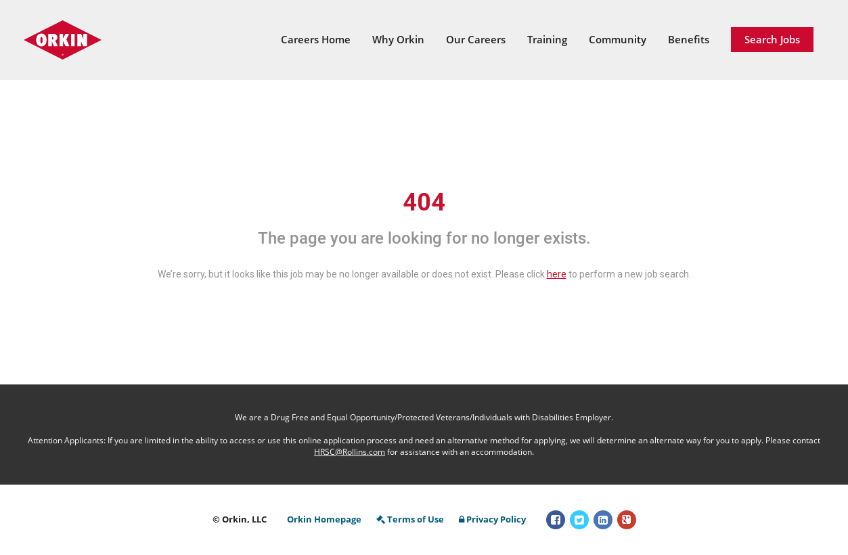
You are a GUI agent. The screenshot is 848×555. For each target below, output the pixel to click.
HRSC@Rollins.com (349, 452)
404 (424, 202)
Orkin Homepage (324, 519)
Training (547, 39)
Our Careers (476, 39)
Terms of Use (410, 519)
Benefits (688, 39)
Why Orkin (398, 39)
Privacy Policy (492, 519)
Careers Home (316, 39)
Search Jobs (772, 39)
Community (617, 39)
